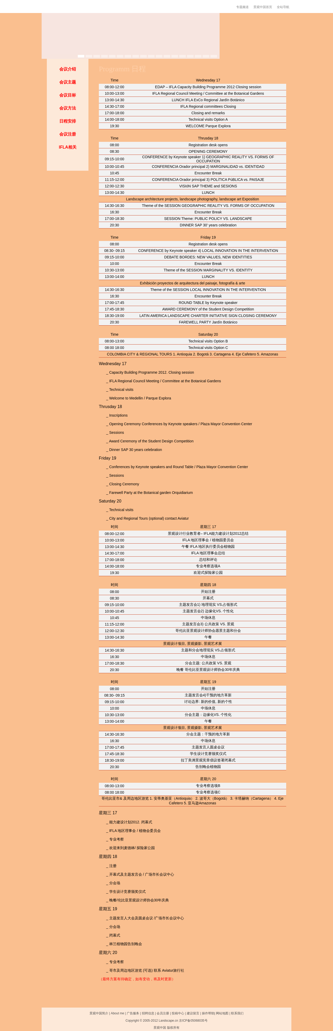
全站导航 (283, 7)
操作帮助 (208, 1013)
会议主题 (67, 82)
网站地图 (222, 1013)
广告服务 (133, 1013)
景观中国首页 (262, 7)
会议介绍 (67, 69)
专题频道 (242, 7)
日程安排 (67, 121)
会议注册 (67, 134)
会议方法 (67, 108)
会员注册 (163, 1013)
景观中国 (159, 1027)
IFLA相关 (67, 147)
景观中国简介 (98, 1013)
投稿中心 (178, 1013)
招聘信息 (148, 1013)
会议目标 (67, 95)
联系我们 (237, 1013)
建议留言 (193, 1013)
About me (117, 1013)
